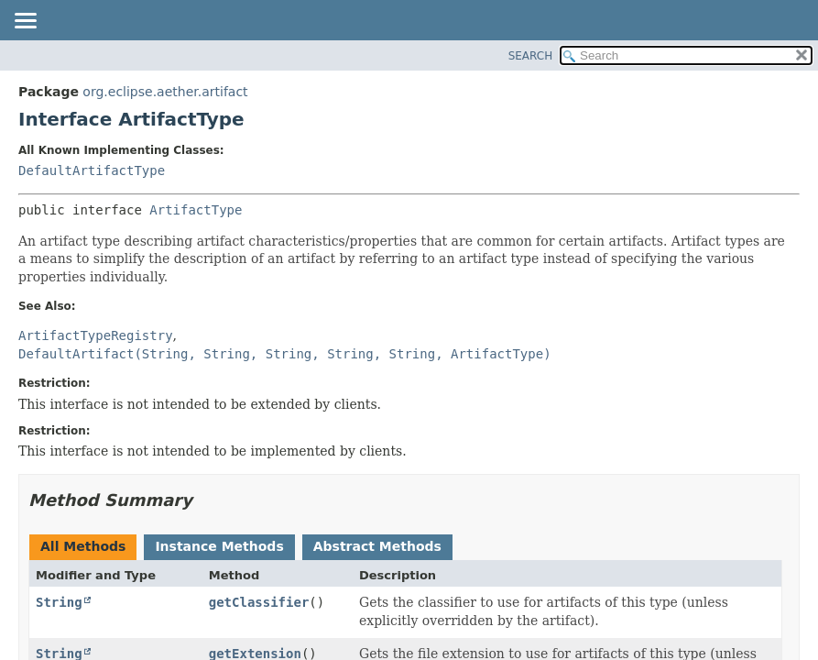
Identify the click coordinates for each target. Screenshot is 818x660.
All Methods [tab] (82, 546)
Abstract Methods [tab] (377, 546)
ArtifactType (195, 210)
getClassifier (259, 602)
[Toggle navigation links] (24, 22)
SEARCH (530, 56)
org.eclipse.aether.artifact (164, 91)
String (59, 602)
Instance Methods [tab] (219, 546)
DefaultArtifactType (91, 170)
